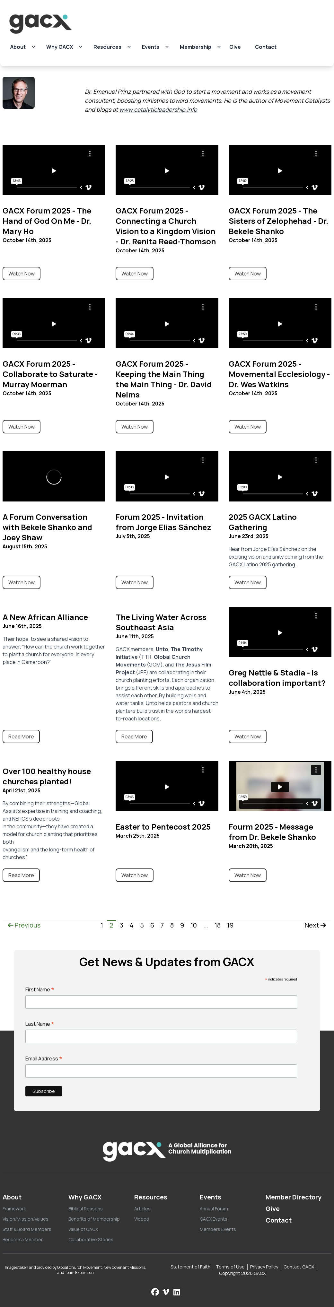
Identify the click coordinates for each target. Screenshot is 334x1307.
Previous (24, 925)
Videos (141, 1219)
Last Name (40, 1024)
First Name (40, 989)
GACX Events (213, 1219)
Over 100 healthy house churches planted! (47, 776)
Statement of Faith (190, 1267)
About (18, 46)
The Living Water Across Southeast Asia (161, 622)
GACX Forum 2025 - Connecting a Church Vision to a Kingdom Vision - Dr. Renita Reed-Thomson (166, 226)
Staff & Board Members (27, 1229)
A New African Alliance (45, 617)
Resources (107, 46)
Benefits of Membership (94, 1219)
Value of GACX (83, 1229)
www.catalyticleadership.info (158, 109)
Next (315, 925)
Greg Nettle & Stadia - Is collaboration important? (277, 677)
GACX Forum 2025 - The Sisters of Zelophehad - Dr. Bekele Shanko (278, 220)
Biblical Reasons (85, 1209)
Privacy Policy (264, 1267)
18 (218, 925)
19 (230, 925)
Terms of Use (230, 1267)
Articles (142, 1209)
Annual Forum (214, 1209)
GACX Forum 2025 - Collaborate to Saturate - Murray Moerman (50, 373)
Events (150, 46)
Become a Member (23, 1239)
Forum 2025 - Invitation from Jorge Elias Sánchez (163, 521)
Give (235, 46)
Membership (195, 46)
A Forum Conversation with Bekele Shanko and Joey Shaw (47, 527)
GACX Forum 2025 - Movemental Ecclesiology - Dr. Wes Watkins (279, 373)
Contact (266, 46)
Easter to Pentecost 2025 (163, 826)
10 (193, 925)
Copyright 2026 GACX (242, 1273)
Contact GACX (299, 1267)
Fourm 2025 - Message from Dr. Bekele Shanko (272, 831)
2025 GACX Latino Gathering (263, 521)
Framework (14, 1209)
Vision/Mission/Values (25, 1219)
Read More (21, 736)
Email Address (44, 1058)
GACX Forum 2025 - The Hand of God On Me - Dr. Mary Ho (47, 220)
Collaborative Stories (90, 1239)
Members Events (218, 1229)
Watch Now (21, 273)
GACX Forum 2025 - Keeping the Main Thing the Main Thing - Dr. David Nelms (164, 379)
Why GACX (59, 46)
